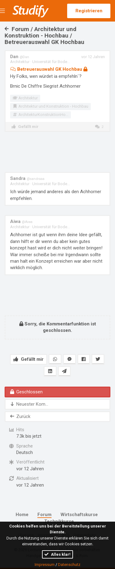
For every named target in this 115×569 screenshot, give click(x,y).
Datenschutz (69, 564)
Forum (44, 514)
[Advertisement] (58, 152)
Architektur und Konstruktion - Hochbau (50, 106)
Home (22, 514)
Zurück (19, 416)
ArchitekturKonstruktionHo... (40, 114)
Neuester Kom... (28, 404)
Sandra (27, 178)
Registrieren (88, 11)
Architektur (19, 61)
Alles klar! (57, 554)
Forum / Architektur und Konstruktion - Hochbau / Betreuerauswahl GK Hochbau (44, 36)
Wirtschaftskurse (79, 514)
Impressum (45, 564)
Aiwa (21, 221)
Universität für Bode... (51, 61)
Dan (19, 56)
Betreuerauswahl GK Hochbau (48, 69)
